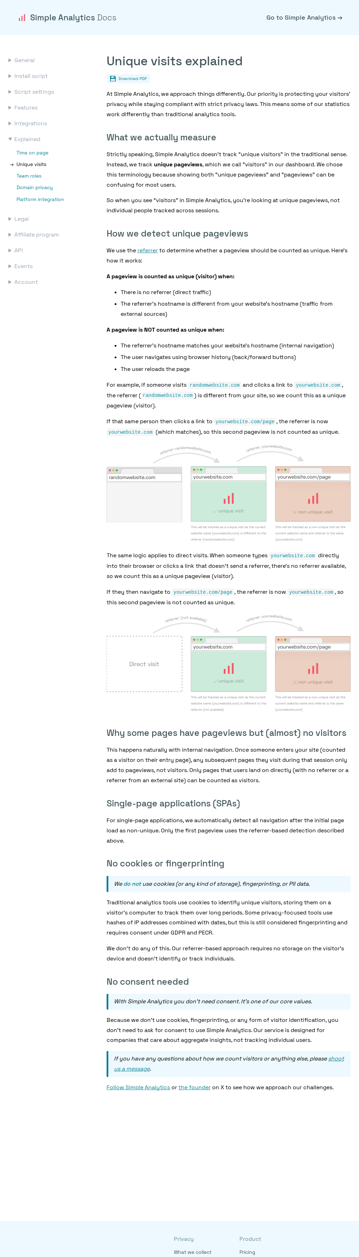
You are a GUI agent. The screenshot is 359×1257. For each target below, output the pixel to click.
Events (23, 266)
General (24, 60)
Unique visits (31, 164)
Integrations (30, 123)
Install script (31, 76)
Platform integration (40, 199)
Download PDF (128, 78)
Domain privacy (34, 187)
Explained (27, 139)
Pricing (247, 1252)
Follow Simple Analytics (138, 1085)
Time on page (32, 152)
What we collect (192, 1252)
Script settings (34, 91)
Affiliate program (36, 234)
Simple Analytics (66, 17)
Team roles (28, 176)
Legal (21, 218)
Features (26, 107)
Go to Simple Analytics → (304, 17)
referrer (147, 250)
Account (26, 282)
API (18, 250)
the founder (194, 1085)
